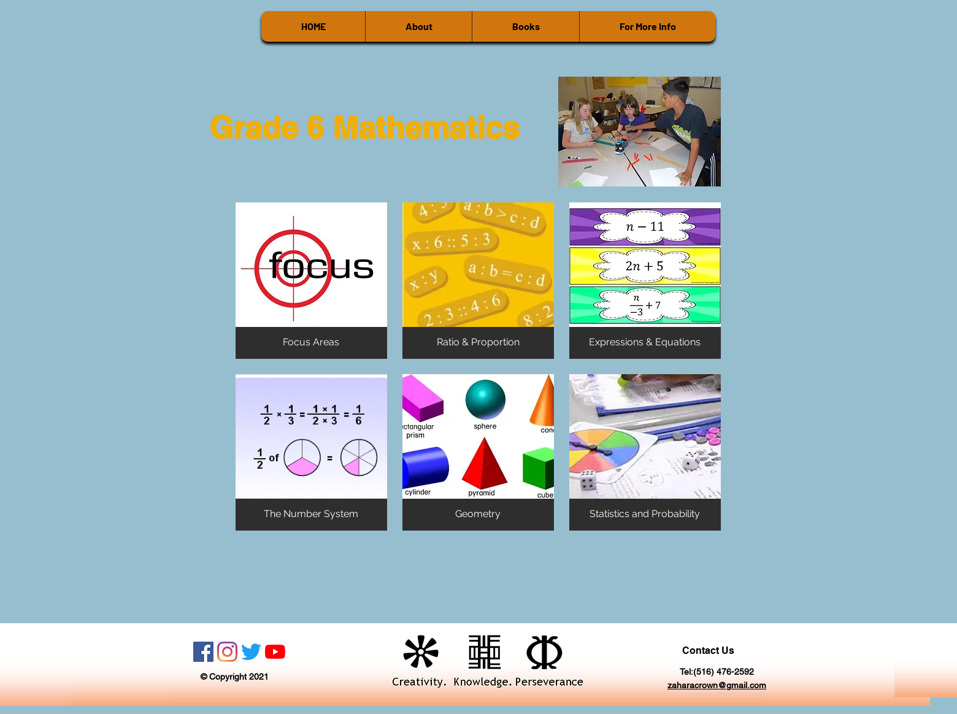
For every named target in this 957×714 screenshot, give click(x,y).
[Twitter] (251, 652)
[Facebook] (203, 652)
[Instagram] (227, 652)
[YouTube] (275, 652)
